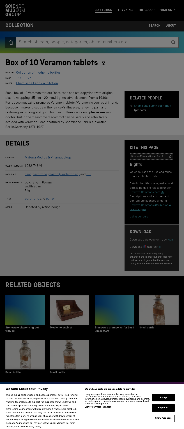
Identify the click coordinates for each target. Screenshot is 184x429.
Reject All (163, 411)
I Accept (163, 400)
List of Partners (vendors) (98, 410)
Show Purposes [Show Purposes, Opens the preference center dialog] (163, 421)
